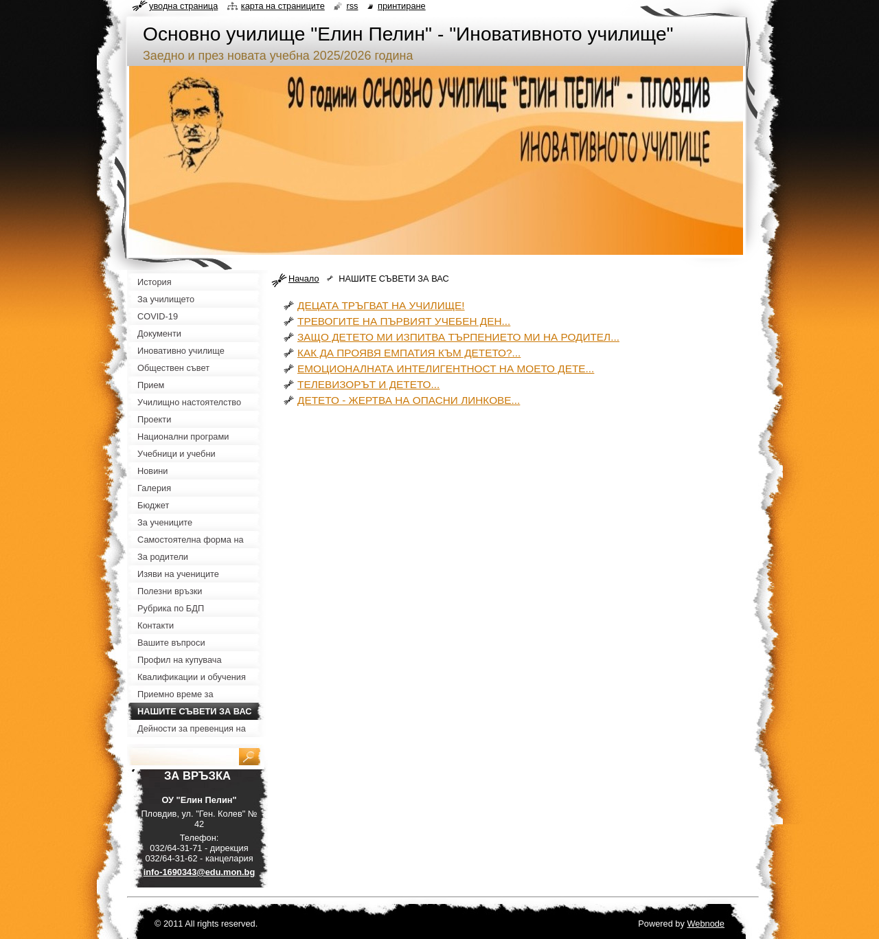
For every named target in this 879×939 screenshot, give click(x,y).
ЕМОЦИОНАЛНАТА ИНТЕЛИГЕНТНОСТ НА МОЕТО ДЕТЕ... (445, 368)
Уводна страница (183, 6)
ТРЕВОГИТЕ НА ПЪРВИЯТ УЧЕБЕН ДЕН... (403, 321)
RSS (352, 6)
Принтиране (402, 6)
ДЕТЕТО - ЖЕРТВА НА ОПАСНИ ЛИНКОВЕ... (408, 400)
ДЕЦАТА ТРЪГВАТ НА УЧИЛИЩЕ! (381, 305)
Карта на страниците (283, 6)
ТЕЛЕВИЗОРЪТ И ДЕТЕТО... (368, 384)
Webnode (705, 923)
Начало (303, 278)
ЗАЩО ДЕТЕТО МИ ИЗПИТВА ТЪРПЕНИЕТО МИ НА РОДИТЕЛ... (458, 337)
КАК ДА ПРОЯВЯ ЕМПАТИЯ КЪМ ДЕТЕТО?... (409, 353)
